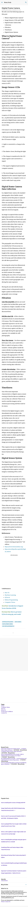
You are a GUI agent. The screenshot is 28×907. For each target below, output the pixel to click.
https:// (7, 546)
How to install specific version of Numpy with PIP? (13, 802)
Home (2, 705)
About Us (3, 710)
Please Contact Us (5, 901)
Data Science (18, 621)
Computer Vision (10, 602)
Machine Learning (10, 595)
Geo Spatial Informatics (8, 626)
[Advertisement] (14, 572)
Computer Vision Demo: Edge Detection (11, 751)
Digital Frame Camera (7, 623)
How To (7, 592)
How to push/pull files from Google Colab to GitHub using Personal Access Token (12, 755)
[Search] (26, 2)
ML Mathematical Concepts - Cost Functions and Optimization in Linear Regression (13, 759)
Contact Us (4, 713)
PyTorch (7, 597)
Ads (2, 880)
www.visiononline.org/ (16, 546)
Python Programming (11, 600)
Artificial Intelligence (7, 621)
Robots (6, 880)
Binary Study (7, 2)
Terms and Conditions (7, 711)
